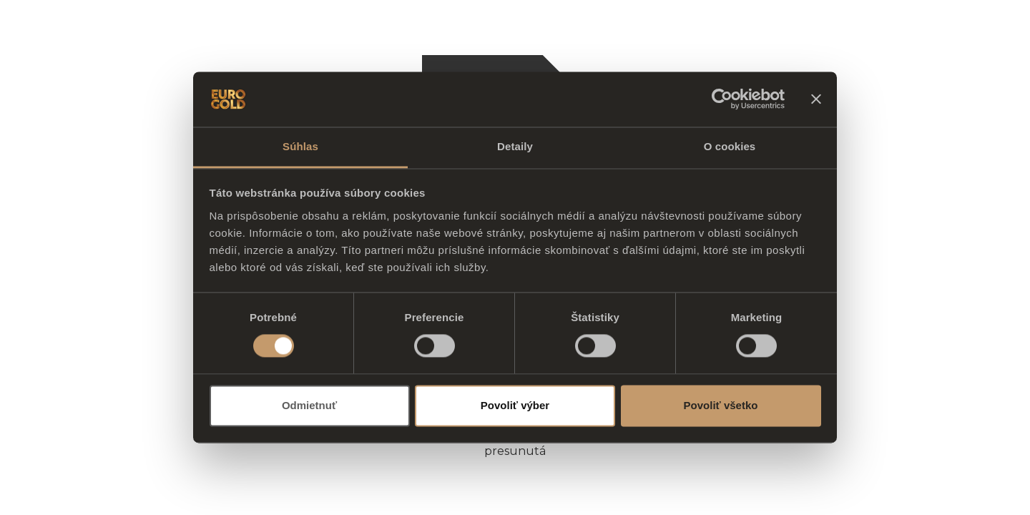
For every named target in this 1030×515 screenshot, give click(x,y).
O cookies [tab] (730, 146)
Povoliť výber (515, 405)
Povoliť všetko (721, 405)
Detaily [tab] (515, 146)
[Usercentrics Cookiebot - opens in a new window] (722, 99)
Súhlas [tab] (300, 146)
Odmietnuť (309, 405)
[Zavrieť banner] (816, 99)
